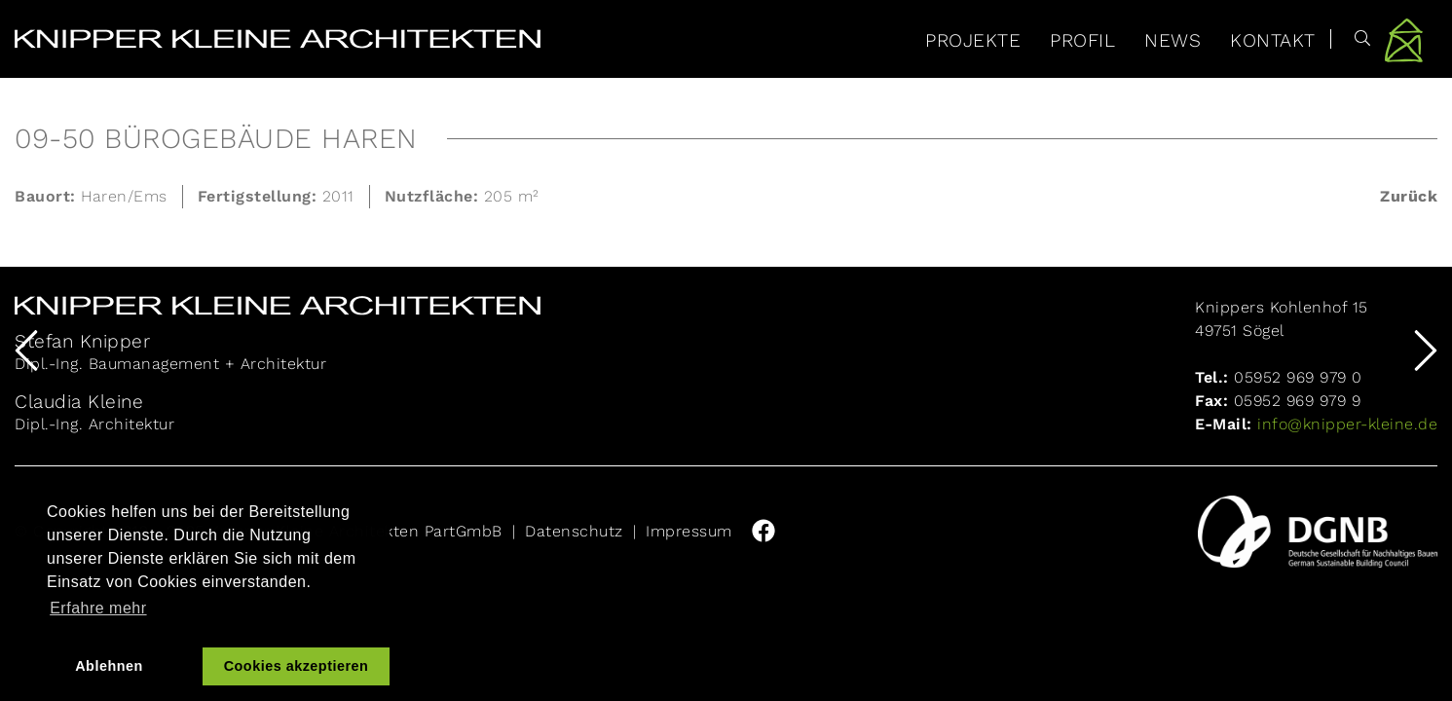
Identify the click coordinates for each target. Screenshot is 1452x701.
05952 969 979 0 (1298, 377)
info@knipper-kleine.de (1345, 424)
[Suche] (1351, 39)
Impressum (689, 531)
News (1172, 40)
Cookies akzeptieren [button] (296, 666)
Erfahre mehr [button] (98, 608)
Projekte (973, 40)
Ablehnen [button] (109, 666)
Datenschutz (574, 531)
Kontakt (1273, 40)
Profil (1082, 40)
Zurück (1408, 196)
